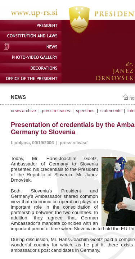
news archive (23, 110)
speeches (85, 110)
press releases (56, 110)
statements (111, 110)
